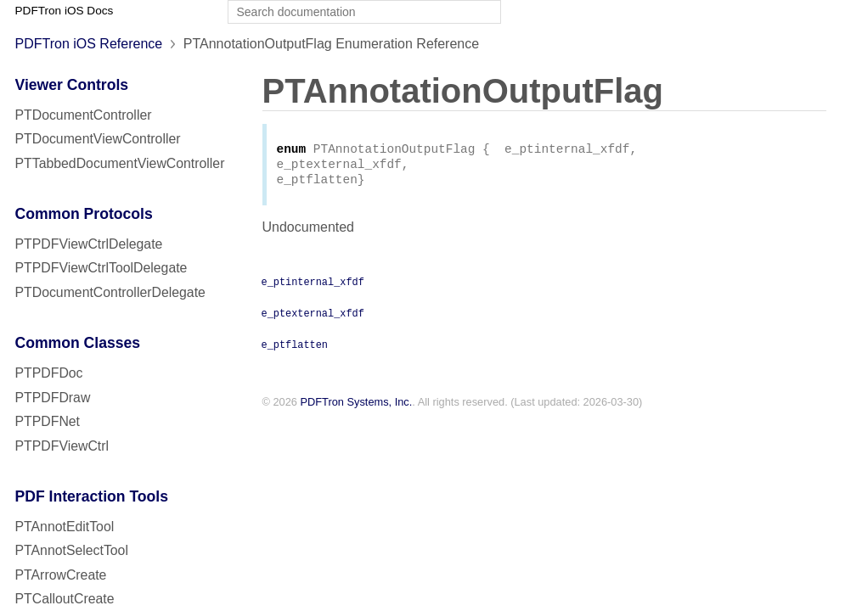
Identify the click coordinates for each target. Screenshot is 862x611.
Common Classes (78, 342)
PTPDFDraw (53, 397)
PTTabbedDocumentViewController (120, 163)
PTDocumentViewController (98, 139)
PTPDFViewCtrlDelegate (89, 244)
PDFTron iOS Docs (64, 10)
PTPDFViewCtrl (62, 446)
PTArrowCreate (61, 575)
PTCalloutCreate (65, 598)
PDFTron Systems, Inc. (357, 407)
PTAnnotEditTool (65, 526)
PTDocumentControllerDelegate (110, 292)
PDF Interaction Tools (92, 496)
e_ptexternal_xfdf (313, 317)
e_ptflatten (295, 349)
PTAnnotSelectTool (71, 550)
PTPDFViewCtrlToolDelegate (101, 268)
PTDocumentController (83, 115)
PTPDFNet (48, 421)
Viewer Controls (72, 84)
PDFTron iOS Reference (89, 43)
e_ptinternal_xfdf (313, 286)
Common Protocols (84, 213)
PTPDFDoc (49, 373)
